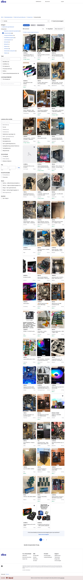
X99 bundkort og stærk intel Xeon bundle (58, 387)
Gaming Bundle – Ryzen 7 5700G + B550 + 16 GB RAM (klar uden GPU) (29, 223)
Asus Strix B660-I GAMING (28, 468)
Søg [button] (19, 167)
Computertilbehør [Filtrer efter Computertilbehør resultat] (9, 35)
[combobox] (25, 21)
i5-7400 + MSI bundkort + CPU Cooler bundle (43, 83)
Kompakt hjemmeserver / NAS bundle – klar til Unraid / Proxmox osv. (29, 195)
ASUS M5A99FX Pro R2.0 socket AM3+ (57, 469)
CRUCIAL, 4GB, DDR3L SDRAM (29, 496)
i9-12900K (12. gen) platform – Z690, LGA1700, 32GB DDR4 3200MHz (44, 525)
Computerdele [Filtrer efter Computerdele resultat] (8, 33)
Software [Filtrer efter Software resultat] (7, 48)
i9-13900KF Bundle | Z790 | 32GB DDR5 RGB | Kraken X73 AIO (44, 388)
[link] (7, 27)
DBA (2, 17)
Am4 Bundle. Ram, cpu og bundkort (28, 166)
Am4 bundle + (26, 303)
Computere (29, 17)
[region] (29, 43)
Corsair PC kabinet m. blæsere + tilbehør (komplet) (42, 470)
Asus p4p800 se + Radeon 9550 (28, 443)
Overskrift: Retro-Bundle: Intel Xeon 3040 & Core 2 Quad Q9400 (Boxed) (57, 139)
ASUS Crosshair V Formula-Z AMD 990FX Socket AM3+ (57, 497)
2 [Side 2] (43, 539)
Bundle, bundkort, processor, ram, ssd (44, 55)
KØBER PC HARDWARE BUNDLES (56, 415)
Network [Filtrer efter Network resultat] (7, 44)
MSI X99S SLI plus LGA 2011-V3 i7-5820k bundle (43, 415)
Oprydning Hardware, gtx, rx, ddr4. (58, 443)
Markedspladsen (8, 17)
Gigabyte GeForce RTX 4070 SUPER (29, 525)
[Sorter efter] (59, 28)
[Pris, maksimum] (12, 167)
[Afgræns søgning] (11, 58)
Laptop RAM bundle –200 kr (29, 359)
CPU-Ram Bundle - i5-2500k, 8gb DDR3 (44, 250)
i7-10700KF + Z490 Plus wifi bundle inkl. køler (43, 194)
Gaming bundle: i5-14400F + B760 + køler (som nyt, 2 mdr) (58, 278)
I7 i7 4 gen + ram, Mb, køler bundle (57, 194)
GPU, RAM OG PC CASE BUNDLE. (27, 83)
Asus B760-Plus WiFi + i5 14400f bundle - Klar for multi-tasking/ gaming (28, 56)
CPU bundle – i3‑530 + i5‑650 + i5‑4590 (42, 332)
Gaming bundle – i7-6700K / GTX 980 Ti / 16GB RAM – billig (29, 139)
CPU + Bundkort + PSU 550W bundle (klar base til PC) (43, 359)
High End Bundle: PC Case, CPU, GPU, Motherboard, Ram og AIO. (58, 56)
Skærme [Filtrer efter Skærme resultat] (6, 46)
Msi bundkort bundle (42, 138)
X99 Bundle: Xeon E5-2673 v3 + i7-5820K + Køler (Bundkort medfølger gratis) (58, 223)
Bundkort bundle (27, 249)
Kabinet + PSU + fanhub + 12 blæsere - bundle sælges (58, 166)
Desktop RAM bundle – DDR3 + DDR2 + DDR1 (58, 332)
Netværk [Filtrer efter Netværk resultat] (7, 42)
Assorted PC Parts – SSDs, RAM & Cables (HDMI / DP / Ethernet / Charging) (43, 444)
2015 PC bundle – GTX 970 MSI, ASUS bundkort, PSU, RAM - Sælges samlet (57, 84)
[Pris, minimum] (4, 167)
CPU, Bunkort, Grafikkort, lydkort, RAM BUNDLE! (43, 111)
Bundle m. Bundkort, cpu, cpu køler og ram (28, 415)
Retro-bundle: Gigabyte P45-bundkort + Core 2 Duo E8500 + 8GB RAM (44, 278)
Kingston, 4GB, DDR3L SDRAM (42, 497)
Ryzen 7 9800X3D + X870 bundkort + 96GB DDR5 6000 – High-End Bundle (29, 111)
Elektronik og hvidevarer (20, 17)
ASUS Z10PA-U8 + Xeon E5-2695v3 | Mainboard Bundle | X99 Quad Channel (44, 223)
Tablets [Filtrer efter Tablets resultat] (6, 53)
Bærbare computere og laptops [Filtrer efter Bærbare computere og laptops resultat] (12, 31)
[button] (57, 21)
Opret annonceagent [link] (44, 534)
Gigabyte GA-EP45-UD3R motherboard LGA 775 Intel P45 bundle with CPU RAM (29, 388)
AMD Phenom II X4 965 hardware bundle (56, 304)
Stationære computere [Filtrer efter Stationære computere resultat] (10, 51)
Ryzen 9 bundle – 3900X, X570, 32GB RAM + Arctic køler (57, 250)
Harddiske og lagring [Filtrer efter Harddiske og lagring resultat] (9, 37)
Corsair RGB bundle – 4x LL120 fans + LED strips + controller (57, 360)
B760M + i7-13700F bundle (29, 331)
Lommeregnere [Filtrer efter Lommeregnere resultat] (8, 40)
